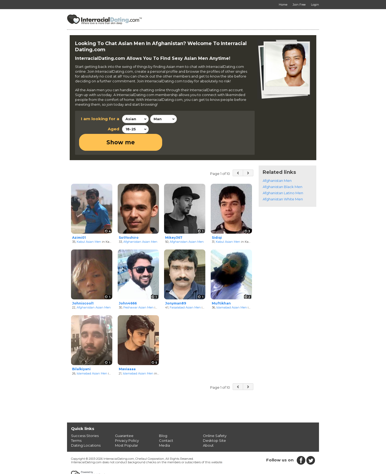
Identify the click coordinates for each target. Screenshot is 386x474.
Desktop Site (214, 423)
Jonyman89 (175, 286)
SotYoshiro (129, 220)
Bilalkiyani (81, 352)
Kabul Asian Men (89, 225)
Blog (163, 418)
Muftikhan (221, 286)
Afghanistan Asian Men (140, 225)
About (208, 428)
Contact (166, 423)
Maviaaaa (127, 352)
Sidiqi (217, 220)
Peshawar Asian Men (138, 290)
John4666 (128, 286)
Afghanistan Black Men (282, 169)
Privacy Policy (127, 423)
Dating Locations (86, 428)
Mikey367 (173, 220)
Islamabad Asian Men (231, 290)
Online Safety (215, 418)
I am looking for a (100, 118)
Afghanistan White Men (283, 182)
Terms (76, 423)
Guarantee (124, 418)
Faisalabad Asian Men (185, 290)
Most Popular (126, 428)
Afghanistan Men (277, 163)
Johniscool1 (83, 286)
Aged (113, 128)
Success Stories (85, 418)
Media (164, 428)
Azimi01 (79, 220)
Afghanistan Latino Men (283, 176)
